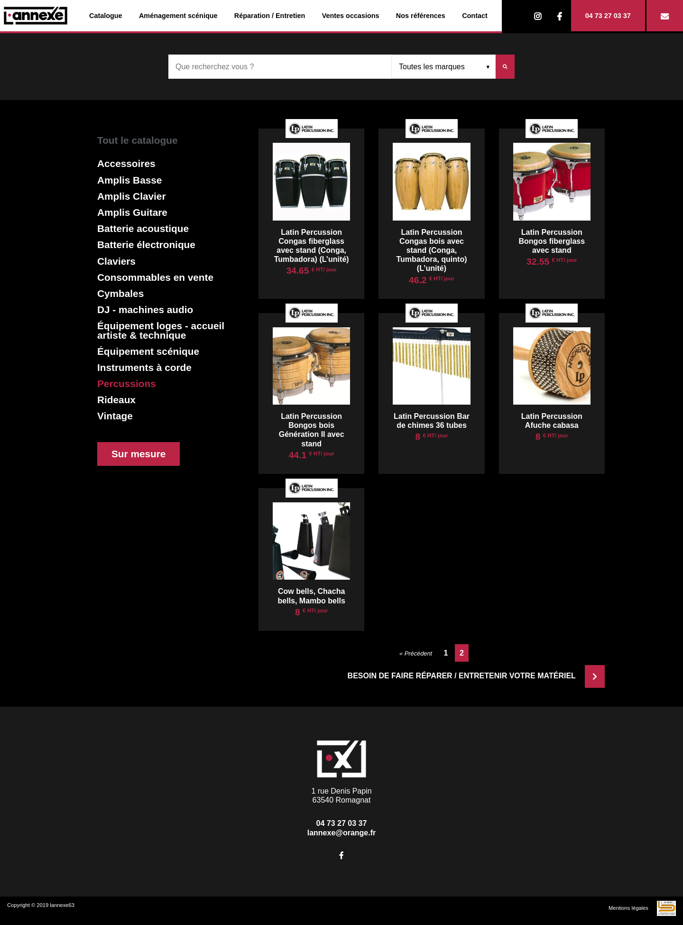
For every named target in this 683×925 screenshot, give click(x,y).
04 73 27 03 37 (608, 15)
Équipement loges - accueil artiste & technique (160, 330)
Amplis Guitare (132, 212)
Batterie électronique (146, 244)
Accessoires (126, 163)
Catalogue (105, 15)
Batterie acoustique (143, 228)
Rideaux (116, 399)
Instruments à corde (144, 367)
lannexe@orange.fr (341, 833)
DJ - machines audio (145, 309)
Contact (475, 15)
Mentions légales (628, 908)
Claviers (116, 261)
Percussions (126, 383)
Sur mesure (138, 453)
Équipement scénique (148, 351)
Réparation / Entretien (269, 15)
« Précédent (415, 653)
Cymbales (120, 293)
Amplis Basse (129, 180)
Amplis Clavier (131, 196)
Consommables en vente (155, 277)
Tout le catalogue (137, 140)
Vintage (115, 415)
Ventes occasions (350, 15)
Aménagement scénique (178, 15)
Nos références (420, 15)
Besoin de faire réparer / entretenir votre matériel (476, 676)
